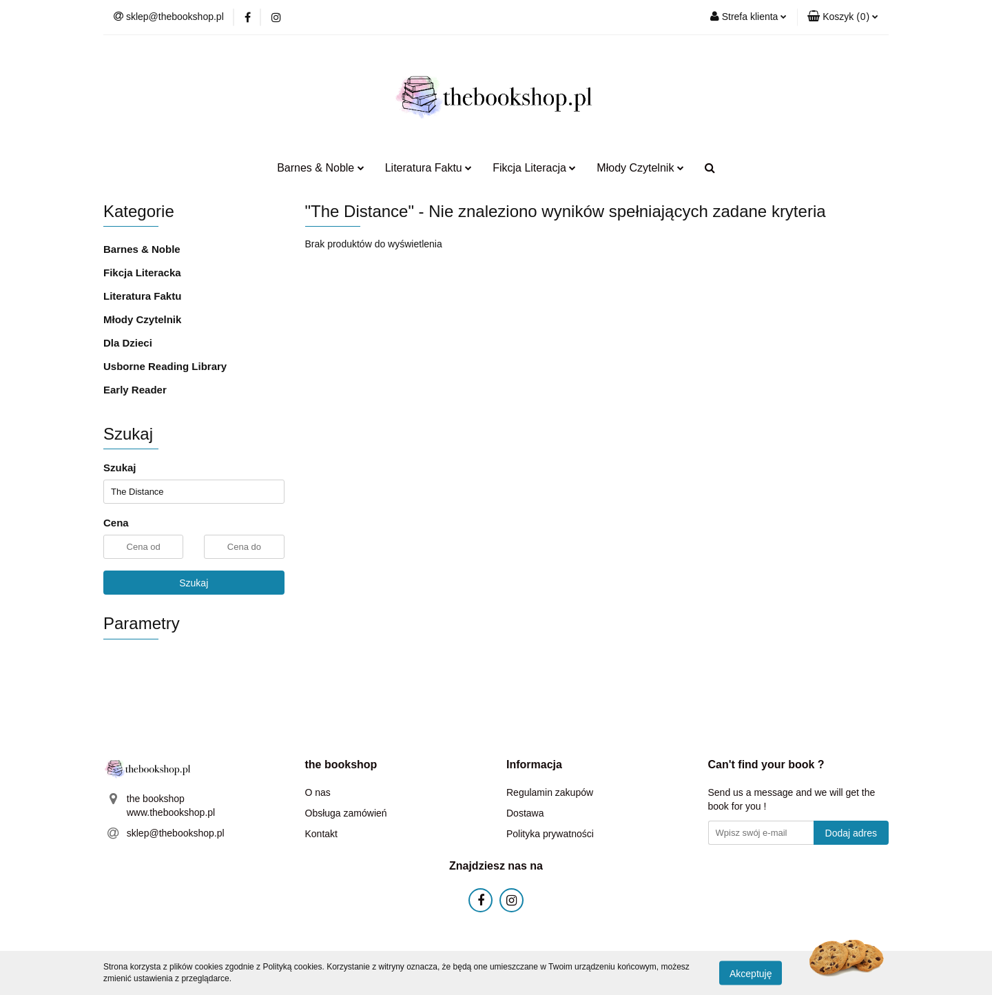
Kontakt (321, 833)
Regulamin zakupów (549, 792)
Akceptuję (751, 972)
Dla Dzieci (127, 343)
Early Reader (135, 390)
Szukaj (193, 582)
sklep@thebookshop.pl (176, 833)
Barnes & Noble (320, 168)
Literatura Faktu (429, 168)
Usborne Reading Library (165, 366)
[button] (843, 17)
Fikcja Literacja (534, 168)
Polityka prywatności (550, 833)
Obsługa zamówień (346, 813)
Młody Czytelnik (640, 168)
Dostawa (525, 813)
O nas (318, 792)
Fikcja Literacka (142, 272)
